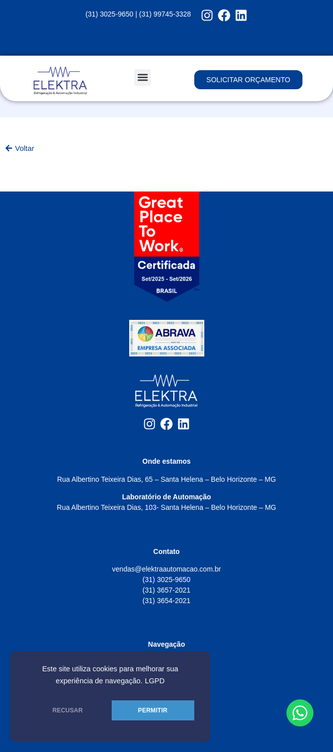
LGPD (155, 681)
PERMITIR (153, 710)
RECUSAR (68, 710)
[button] (142, 77)
